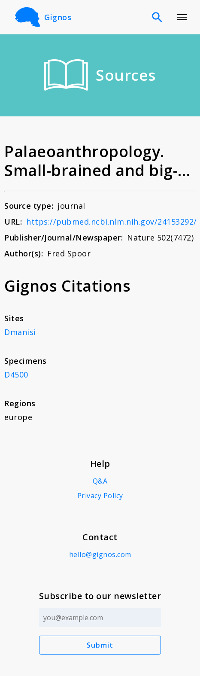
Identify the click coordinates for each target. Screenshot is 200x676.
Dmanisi (20, 332)
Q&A (100, 481)
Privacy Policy (100, 495)
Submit (100, 645)
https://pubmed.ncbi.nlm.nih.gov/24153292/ (111, 221)
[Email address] (100, 617)
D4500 (16, 374)
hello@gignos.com (100, 554)
